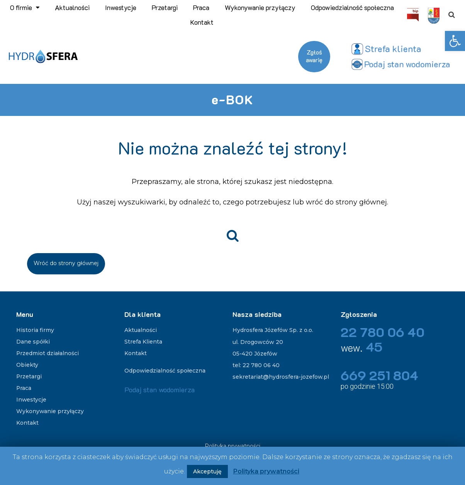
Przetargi (165, 7)
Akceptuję (207, 471)
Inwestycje (120, 7)
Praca (201, 7)
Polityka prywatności (266, 471)
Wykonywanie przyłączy (260, 7)
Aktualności (72, 7)
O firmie (24, 7)
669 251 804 (381, 375)
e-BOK (232, 99)
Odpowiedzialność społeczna (352, 7)
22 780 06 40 (384, 331)
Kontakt (202, 22)
